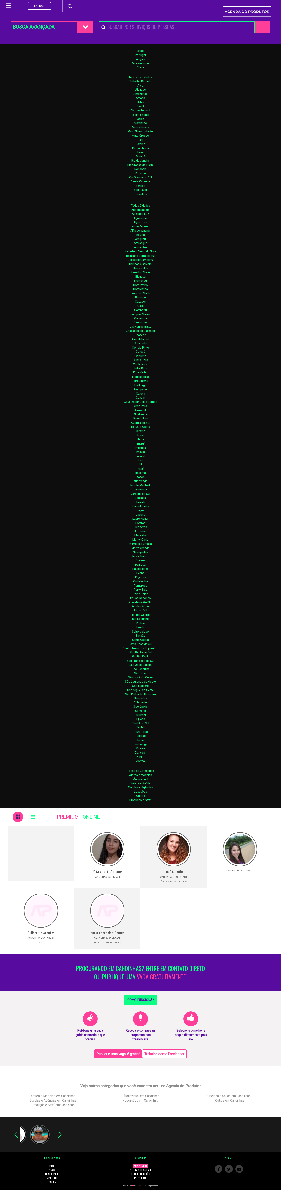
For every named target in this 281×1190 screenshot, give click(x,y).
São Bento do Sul (140, 652)
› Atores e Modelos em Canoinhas (52, 1096)
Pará (140, 140)
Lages (140, 510)
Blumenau (140, 280)
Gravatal (140, 410)
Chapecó (140, 335)
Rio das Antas (140, 606)
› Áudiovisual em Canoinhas (140, 1096)
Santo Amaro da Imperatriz (140, 648)
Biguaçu (140, 276)
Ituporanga (140, 481)
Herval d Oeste (140, 427)
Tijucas (140, 719)
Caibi (140, 306)
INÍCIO (52, 1166)
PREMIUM (68, 817)
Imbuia (140, 452)
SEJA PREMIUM (140, 1166)
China (140, 67)
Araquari (140, 239)
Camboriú (140, 310)
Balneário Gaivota (140, 264)
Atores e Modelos (140, 775)
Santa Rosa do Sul (140, 644)
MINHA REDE (52, 1177)
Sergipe (140, 186)
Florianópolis (140, 377)
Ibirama (140, 431)
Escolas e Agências (140, 787)
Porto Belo (140, 589)
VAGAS (52, 1170)
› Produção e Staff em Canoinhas (52, 1105)
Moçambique (140, 63)
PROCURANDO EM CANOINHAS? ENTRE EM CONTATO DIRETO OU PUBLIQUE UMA (140, 972)
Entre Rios (140, 368)
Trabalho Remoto (140, 81)
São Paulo (140, 190)
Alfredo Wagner (140, 230)
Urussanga (140, 744)
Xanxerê (140, 752)
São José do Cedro (140, 677)
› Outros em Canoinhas (228, 1100)
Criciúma (140, 356)
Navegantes (140, 552)
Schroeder (140, 702)
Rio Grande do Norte (140, 165)
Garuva (140, 393)
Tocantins (140, 194)
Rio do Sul (140, 610)
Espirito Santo (140, 115)
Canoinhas (140, 322)
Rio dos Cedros (140, 615)
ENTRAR (39, 5)
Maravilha (140, 535)
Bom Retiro (140, 285)
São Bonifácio (140, 656)
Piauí (140, 152)
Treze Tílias (140, 731)
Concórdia (140, 343)
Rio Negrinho (140, 619)
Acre (140, 85)
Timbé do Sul (140, 723)
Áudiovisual (140, 779)
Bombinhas (140, 289)
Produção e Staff (140, 800)
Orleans (140, 560)
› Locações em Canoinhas (140, 1100)
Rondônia (140, 169)
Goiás (140, 119)
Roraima (140, 173)
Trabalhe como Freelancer (164, 1054)
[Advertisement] (41, 853)
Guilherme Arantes (41, 933)
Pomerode (140, 585)
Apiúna (140, 235)
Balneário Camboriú (140, 260)
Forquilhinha (140, 381)
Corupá (140, 351)
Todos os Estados (140, 77)
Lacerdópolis (140, 506)
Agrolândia (140, 218)
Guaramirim (140, 418)
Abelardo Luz (140, 214)
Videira (140, 748)
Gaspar (140, 397)
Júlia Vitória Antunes (107, 871)
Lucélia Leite (174, 871)
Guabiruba (140, 414)
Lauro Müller (140, 518)
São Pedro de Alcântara (140, 694)
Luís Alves (140, 527)
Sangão (140, 635)
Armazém (140, 247)
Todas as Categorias (140, 770)
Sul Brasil (140, 715)
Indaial (140, 456)
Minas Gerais (140, 127)
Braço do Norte (140, 293)
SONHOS (52, 1181)
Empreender (153, 1186)
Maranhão (140, 123)
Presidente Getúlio (140, 602)
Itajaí (140, 468)
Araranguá (140, 243)
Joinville (140, 502)
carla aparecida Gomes (107, 933)
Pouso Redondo (140, 598)
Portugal (140, 55)
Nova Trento (140, 556)
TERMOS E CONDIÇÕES (140, 1174)
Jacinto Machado (140, 485)
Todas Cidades (140, 205)
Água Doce (140, 222)
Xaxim (140, 756)
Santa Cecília (140, 639)
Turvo (140, 740)
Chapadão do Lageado (140, 331)
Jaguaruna (140, 489)
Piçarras (140, 577)
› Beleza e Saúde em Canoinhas (229, 1096)
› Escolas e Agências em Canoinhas (52, 1100)
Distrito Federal (140, 110)
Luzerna (140, 531)
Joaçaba (140, 498)
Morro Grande (140, 548)
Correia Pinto (140, 347)
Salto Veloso (140, 631)
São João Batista (140, 665)
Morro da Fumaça (140, 544)
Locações (140, 791)
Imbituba (140, 447)
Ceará (140, 106)
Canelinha (140, 318)
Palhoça (140, 564)
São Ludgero (140, 685)
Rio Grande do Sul (140, 177)
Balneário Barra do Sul (140, 255)
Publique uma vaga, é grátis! (118, 1054)
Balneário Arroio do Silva (140, 251)
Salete (140, 627)
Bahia (140, 102)
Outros (140, 796)
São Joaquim (140, 669)
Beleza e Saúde (140, 783)
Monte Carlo (140, 539)
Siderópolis (140, 706)
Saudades (140, 698)
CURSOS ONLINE (52, 1174)
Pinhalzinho (140, 581)
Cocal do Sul (140, 339)
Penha (140, 573)
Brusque (140, 297)
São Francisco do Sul (140, 661)
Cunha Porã (140, 360)
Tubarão (140, 736)
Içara (140, 435)
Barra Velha (140, 268)
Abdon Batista (140, 209)
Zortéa (140, 761)
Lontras (140, 523)
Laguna (140, 514)
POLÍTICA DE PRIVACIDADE (140, 1170)
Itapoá (140, 477)
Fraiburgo (140, 385)
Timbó (140, 727)
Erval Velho (140, 372)
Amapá (140, 98)
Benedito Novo (140, 272)
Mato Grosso (140, 135)
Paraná (140, 156)
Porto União (140, 594)
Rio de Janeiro (140, 160)
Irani (140, 460)
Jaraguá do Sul (140, 493)
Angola (140, 59)
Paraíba (140, 144)
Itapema (140, 473)
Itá (140, 464)
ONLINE (91, 817)
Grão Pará (140, 406)
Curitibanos (140, 364)
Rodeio (140, 623)
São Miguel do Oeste (140, 690)
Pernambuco (140, 148)
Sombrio (140, 711)
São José (140, 673)
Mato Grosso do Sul (140, 131)
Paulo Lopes (140, 569)
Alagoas (140, 89)
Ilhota (140, 439)
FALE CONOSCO (140, 1177)
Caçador (140, 301)
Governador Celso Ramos (140, 401)
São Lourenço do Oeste (140, 681)
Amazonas (140, 94)
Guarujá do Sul (140, 423)
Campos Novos (140, 314)
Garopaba (140, 389)
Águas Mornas (140, 226)
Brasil (140, 51)
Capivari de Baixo (140, 326)
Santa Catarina (140, 181)
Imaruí (140, 443)
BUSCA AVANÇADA (34, 27)
